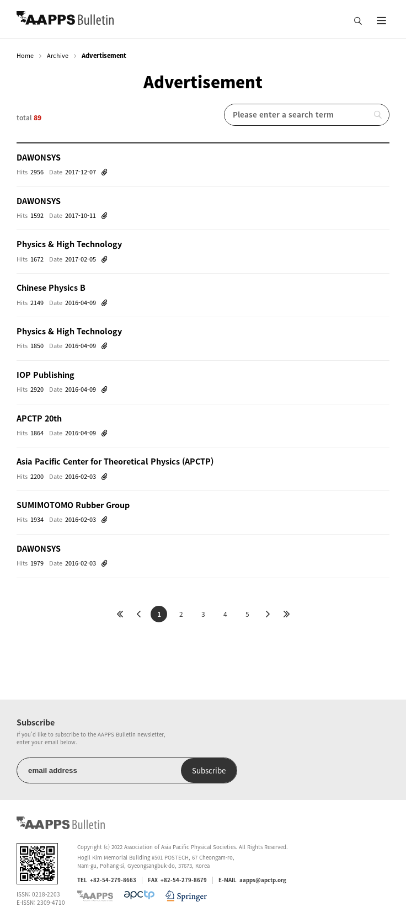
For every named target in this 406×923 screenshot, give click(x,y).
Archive (57, 55)
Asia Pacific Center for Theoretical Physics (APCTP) (115, 461)
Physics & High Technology (69, 243)
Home (25, 55)
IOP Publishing (45, 374)
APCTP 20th (39, 418)
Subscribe (209, 770)
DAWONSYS (39, 157)
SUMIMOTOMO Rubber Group (73, 504)
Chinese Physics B (51, 287)
